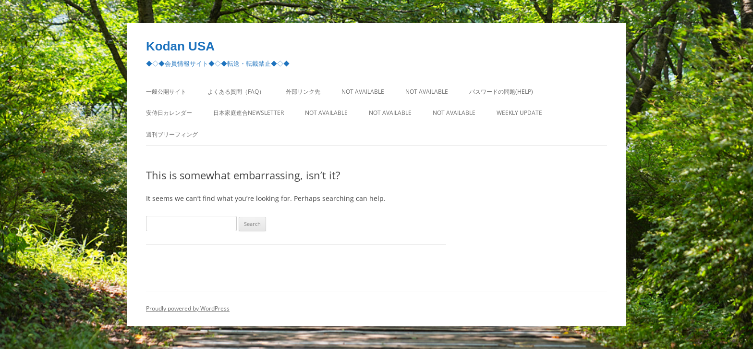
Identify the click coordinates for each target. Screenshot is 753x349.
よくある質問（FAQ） (236, 91)
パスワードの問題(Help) (501, 91)
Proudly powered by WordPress (188, 308)
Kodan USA (180, 46)
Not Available (362, 91)
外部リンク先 (303, 91)
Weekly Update (519, 113)
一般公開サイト (166, 91)
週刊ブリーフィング (172, 134)
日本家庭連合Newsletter (248, 113)
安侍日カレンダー (169, 113)
